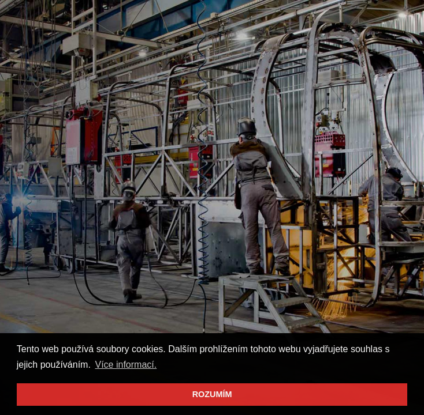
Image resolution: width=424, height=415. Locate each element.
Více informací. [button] (126, 364)
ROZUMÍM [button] (212, 394)
